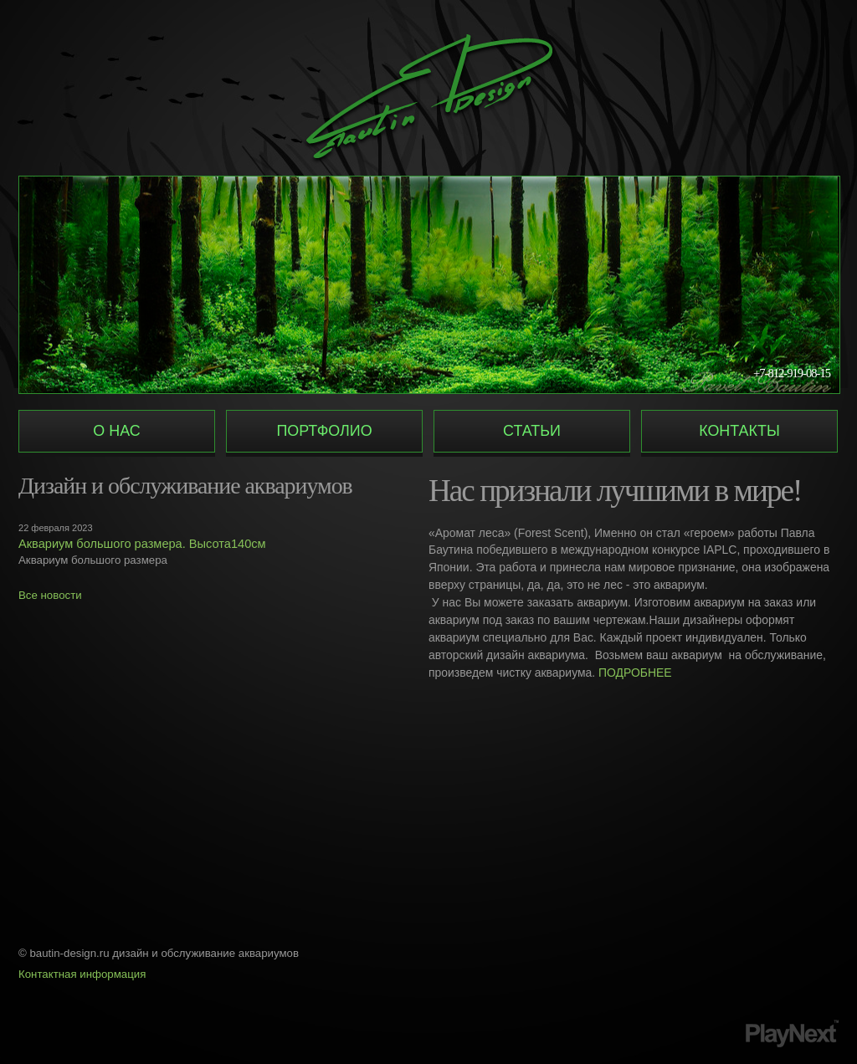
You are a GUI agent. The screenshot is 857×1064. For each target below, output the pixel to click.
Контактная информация (82, 974)
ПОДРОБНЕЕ (635, 672)
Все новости (50, 595)
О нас (116, 430)
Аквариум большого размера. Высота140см (142, 543)
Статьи (532, 430)
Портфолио (324, 430)
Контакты (739, 430)
